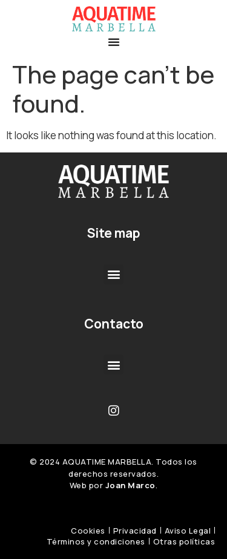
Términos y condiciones (96, 541)
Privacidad (135, 530)
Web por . (114, 485)
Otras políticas (184, 541)
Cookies (88, 530)
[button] (114, 42)
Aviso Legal (188, 530)
